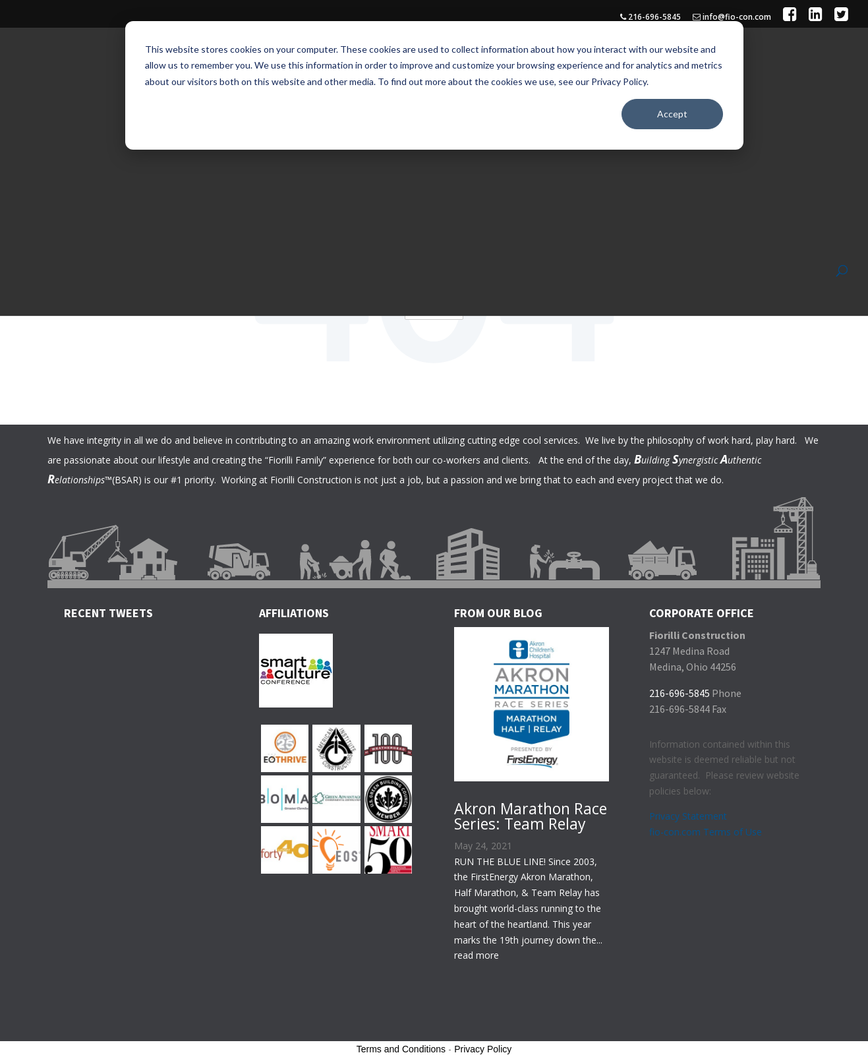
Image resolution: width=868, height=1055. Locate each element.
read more (476, 952)
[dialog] (434, 85)
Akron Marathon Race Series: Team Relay (530, 813)
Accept (672, 113)
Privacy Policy (482, 1046)
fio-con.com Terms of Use (705, 829)
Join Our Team (760, 73)
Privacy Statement (688, 813)
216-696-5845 (650, 17)
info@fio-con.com (732, 17)
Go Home (434, 305)
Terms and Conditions (401, 1046)
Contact (808, 73)
